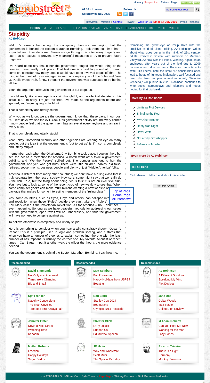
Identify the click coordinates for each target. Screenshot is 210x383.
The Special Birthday (106, 359)
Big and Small (37, 283)
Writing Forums (124, 376)
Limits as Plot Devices (151, 107)
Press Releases (189, 21)
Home (137, 2)
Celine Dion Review (171, 308)
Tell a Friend (139, 167)
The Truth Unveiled (40, 304)
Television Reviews (85, 28)
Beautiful (98, 283)
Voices (174, 28)
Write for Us (145, 21)
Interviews (92, 21)
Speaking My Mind (170, 279)
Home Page (121, 195)
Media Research (55, 28)
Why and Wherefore (106, 351)
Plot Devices (167, 283)
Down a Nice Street (40, 325)
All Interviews (121, 199)
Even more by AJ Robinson (150, 155)
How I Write (144, 132)
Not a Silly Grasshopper (152, 138)
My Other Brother (148, 119)
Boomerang (100, 304)
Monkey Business (170, 359)
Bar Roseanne (102, 275)
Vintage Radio (114, 28)
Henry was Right (147, 126)
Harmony (164, 355)
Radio (161, 28)
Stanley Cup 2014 (104, 300)
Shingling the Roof (148, 113)
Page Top (105, 376)
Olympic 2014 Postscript (108, 308)
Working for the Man (171, 330)
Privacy (130, 21)
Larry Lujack (101, 325)
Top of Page (121, 191)
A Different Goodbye (171, 275)
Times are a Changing (42, 279)
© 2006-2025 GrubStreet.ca (60, 376)
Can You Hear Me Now (173, 325)
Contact (117, 21)
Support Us (151, 2)
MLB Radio (166, 304)
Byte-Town (88, 376)
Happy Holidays (38, 355)
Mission (105, 21)
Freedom (34, 351)
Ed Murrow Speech (105, 334)
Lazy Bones (166, 334)
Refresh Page (169, 2)
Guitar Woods (167, 300)
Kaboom (33, 334)
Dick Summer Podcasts (153, 376)
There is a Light (168, 351)
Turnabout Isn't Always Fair (45, 308)
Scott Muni (100, 355)
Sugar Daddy (36, 359)
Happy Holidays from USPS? (111, 279)
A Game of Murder (148, 144)
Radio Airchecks (140, 28)
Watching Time (37, 330)
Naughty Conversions (42, 300)
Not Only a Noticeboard (43, 275)
